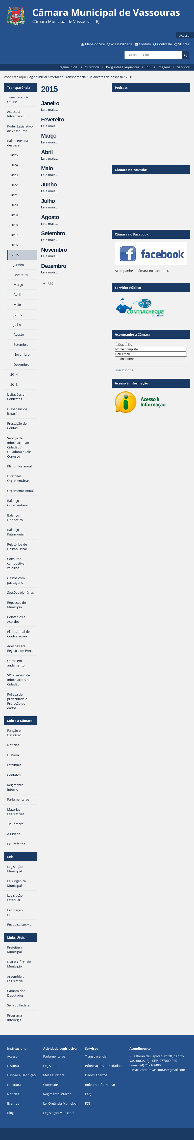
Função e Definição (21, 1075)
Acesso (12, 1056)
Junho (49, 184)
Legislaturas (52, 1065)
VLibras (183, 44)
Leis (10, 856)
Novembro (54, 250)
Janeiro (50, 103)
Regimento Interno (57, 1094)
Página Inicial (68, 67)
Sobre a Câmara (20, 720)
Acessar (185, 35)
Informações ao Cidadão (103, 1065)
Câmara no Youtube (131, 169)
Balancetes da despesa (106, 77)
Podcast (121, 87)
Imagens (164, 67)
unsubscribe (124, 370)
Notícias (13, 1094)
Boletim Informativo (100, 1084)
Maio (47, 168)
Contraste (164, 44)
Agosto (50, 217)
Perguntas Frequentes (122, 67)
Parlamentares (54, 1056)
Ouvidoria (92, 67)
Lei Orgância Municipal (60, 1103)
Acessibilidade (121, 44)
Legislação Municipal (58, 1112)
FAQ (88, 1094)
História (13, 1065)
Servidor (183, 67)
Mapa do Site (95, 44)
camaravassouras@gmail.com (162, 1069)
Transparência (18, 87)
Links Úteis (16, 937)
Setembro (53, 233)
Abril (47, 152)
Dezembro (53, 266)
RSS (148, 67)
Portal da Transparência (68, 77)
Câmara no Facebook (132, 234)
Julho (48, 201)
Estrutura (14, 1084)
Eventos (13, 1103)
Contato (145, 44)
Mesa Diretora (54, 1075)
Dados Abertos (96, 1075)
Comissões (51, 1084)
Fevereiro (52, 119)
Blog (10, 1112)
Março (48, 136)
